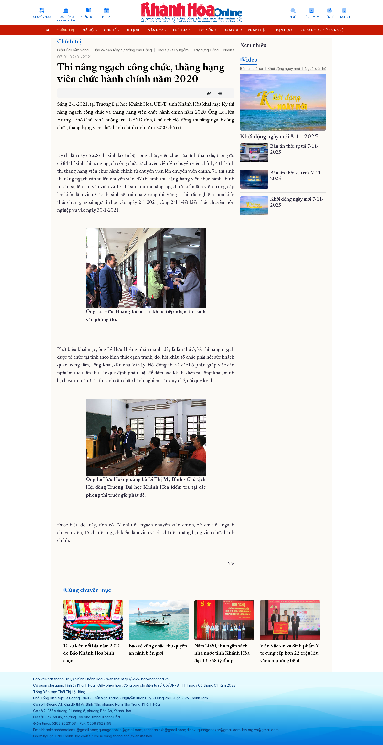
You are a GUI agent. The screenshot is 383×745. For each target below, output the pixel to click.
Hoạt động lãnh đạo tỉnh (65, 18)
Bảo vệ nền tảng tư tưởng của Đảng (123, 50)
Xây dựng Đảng (206, 50)
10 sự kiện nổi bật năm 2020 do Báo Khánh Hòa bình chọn (91, 653)
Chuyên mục (42, 17)
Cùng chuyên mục (88, 590)
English (344, 17)
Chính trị (69, 42)
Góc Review (311, 17)
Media (106, 17)
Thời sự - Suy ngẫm (173, 50)
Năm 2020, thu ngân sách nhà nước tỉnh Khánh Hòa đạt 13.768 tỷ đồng (222, 653)
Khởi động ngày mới (284, 68)
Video (249, 60)
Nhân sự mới (89, 17)
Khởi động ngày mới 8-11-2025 (279, 137)
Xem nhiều (253, 46)
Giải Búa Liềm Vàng (73, 50)
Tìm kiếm (292, 17)
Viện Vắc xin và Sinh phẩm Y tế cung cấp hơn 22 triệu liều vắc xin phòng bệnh (289, 653)
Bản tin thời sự (251, 68)
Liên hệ (329, 17)
